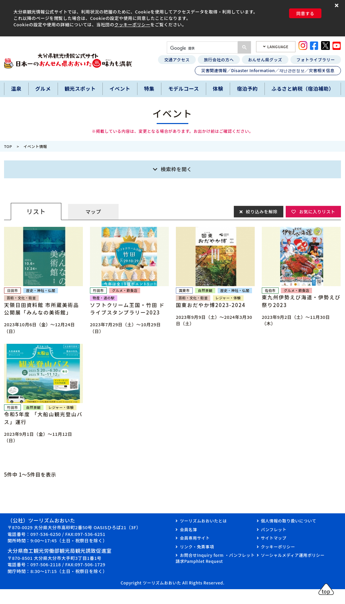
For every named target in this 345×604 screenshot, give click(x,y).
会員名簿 (188, 529)
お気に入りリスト (317, 211)
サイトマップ (273, 538)
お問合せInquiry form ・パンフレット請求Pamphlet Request (215, 558)
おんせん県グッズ (265, 59)
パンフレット (273, 529)
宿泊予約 (247, 88)
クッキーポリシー (132, 24)
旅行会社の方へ (219, 59)
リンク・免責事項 (197, 546)
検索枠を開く (176, 169)
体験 (218, 88)
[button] (337, 5)
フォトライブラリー (315, 59)
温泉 (16, 88)
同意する (305, 13)
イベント (119, 88)
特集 (149, 88)
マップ (93, 211)
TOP (8, 146)
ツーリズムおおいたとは (203, 520)
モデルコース (183, 88)
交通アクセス (176, 59)
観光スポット (80, 88)
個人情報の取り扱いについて (288, 520)
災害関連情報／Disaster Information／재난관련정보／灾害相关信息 (268, 70)
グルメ (43, 88)
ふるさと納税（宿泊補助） (303, 88)
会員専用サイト (195, 538)
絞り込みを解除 (261, 211)
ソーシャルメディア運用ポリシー (292, 555)
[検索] (201, 48)
